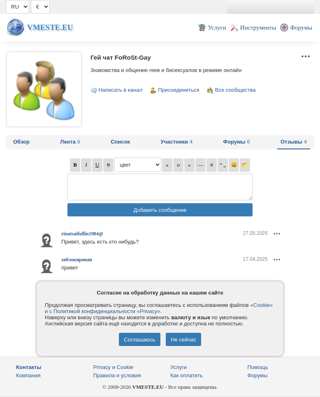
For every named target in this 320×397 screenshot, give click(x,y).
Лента (70, 142)
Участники (176, 142)
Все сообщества (235, 90)
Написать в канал (120, 90)
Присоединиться (178, 90)
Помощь (258, 367)
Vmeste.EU (50, 27)
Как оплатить (186, 375)
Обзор (21, 142)
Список (120, 142)
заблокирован (76, 259)
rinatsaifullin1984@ (82, 234)
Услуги (178, 367)
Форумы (236, 142)
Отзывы (294, 142)
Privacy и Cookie (113, 367)
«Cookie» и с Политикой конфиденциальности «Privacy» (159, 308)
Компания (28, 375)
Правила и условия (117, 375)
